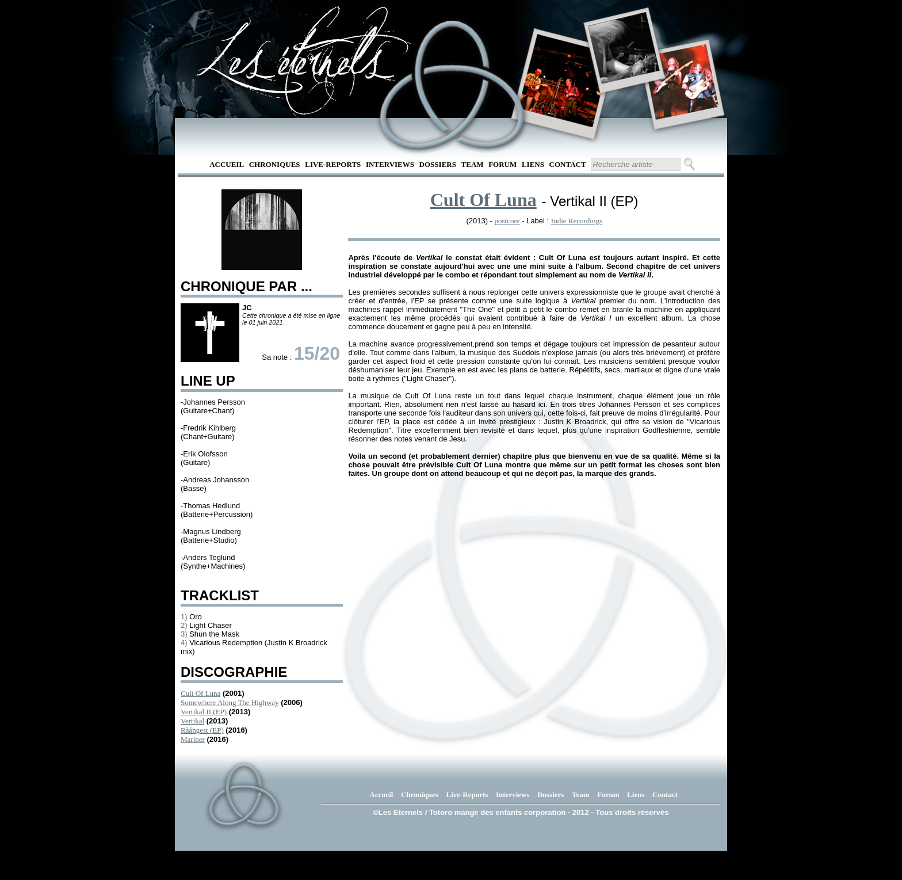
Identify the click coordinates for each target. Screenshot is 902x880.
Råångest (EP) (202, 730)
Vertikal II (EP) (204, 711)
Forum (502, 164)
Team (472, 164)
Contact (567, 164)
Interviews (390, 164)
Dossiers (437, 164)
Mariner (193, 739)
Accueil (226, 164)
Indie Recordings (576, 220)
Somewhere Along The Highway (230, 702)
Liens (533, 164)
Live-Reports (333, 164)
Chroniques (274, 164)
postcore (507, 220)
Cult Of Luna (200, 693)
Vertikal (192, 721)
